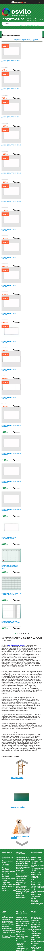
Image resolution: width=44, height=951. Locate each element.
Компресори (20, 939)
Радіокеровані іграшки (36, 930)
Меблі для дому (7, 917)
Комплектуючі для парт (37, 865)
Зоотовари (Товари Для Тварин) (8, 936)
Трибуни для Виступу (35, 897)
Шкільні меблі (36, 852)
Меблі (4, 912)
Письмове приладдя (5, 865)
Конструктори (35, 935)
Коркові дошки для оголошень (23, 868)
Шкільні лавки (36, 894)
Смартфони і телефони (20, 943)
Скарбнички (6, 883)
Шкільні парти (36, 857)
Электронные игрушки (35, 926)
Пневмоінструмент (22, 941)
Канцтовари (7, 852)
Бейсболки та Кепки (9, 890)
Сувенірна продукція (5, 875)
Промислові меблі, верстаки (8, 933)
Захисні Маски (21, 946)
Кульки (4, 880)
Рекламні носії (21, 897)
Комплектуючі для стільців (37, 869)
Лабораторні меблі (8, 930)
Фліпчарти (20, 871)
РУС (35, 2)
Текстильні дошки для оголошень (22, 875)
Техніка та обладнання (21, 912)
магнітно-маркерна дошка (16, 645)
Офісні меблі (6, 919)
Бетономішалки (21, 925)
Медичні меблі (7, 928)
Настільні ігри (35, 924)
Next (22, 843)
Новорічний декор (8, 878)
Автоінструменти (22, 937)
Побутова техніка (22, 919)
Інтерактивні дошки (23, 890)
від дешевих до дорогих (29, 40)
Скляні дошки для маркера (22, 892)
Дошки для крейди (22, 857)
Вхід (15, 2)
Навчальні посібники (34, 900)
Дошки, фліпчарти (20, 853)
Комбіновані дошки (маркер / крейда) (23, 862)
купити (17, 70)
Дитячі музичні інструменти (36, 947)
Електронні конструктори (35, 921)
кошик (21, 25)
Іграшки (34, 912)
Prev (21, 761)
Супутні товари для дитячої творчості (8, 885)
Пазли (33, 939)
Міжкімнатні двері (37, 904)
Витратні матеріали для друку (8, 872)
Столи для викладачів (35, 877)
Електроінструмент (23, 921)
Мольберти (20, 895)
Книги (4, 888)
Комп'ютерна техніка (20, 931)
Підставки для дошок (21, 883)
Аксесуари (20, 880)
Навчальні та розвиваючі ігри (36, 917)
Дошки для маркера (23, 859)
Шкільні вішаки (36, 882)
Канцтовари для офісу (7, 861)
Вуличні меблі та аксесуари (8, 925)
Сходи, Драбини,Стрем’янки (23, 928)
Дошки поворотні (22, 873)
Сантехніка (20, 934)
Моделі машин (36, 933)
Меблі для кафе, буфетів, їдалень (8, 922)
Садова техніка (21, 917)
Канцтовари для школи (7, 858)
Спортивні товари (22, 923)
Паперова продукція (5, 868)
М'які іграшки (35, 937)
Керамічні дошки (22, 865)
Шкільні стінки (36, 872)
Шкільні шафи (36, 874)
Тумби (33, 880)
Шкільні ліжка (35, 884)
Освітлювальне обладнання (21, 886)
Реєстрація (22, 2)
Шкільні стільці (36, 859)
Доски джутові (21, 878)
